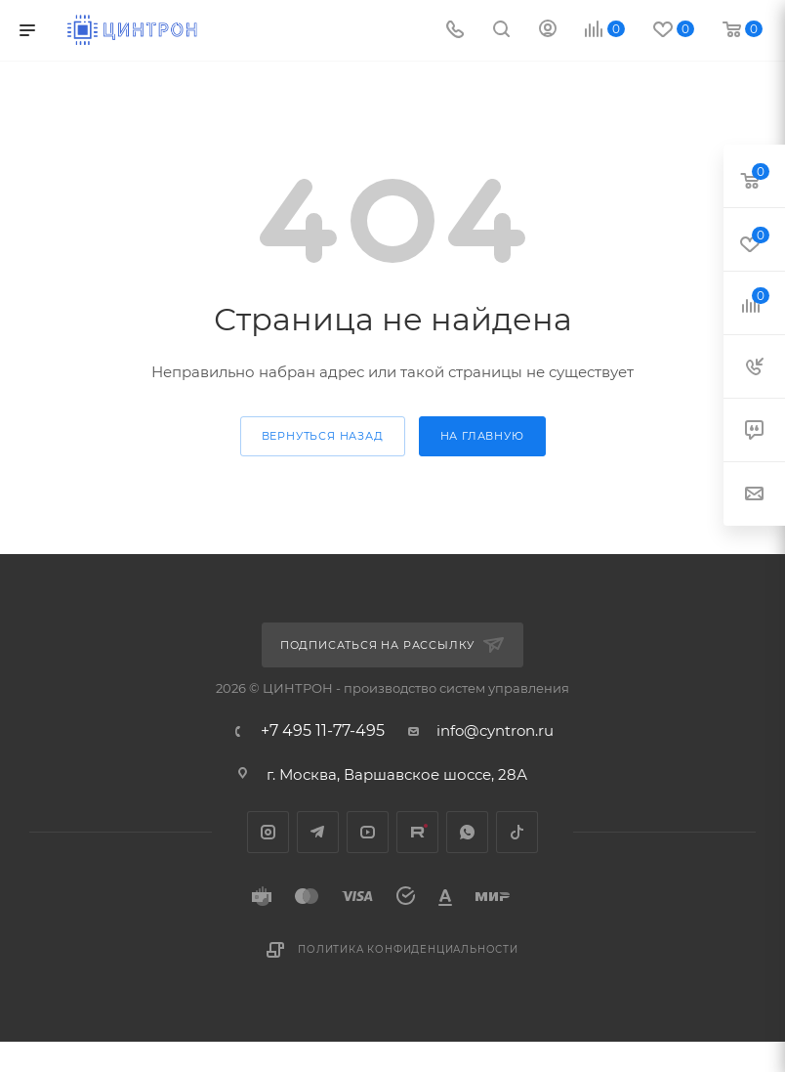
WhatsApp (467, 832)
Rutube (417, 832)
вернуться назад (323, 436)
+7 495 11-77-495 (323, 731)
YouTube (368, 832)
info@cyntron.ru (495, 730)
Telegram (318, 832)
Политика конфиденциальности (408, 949)
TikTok (517, 832)
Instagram (268, 832)
